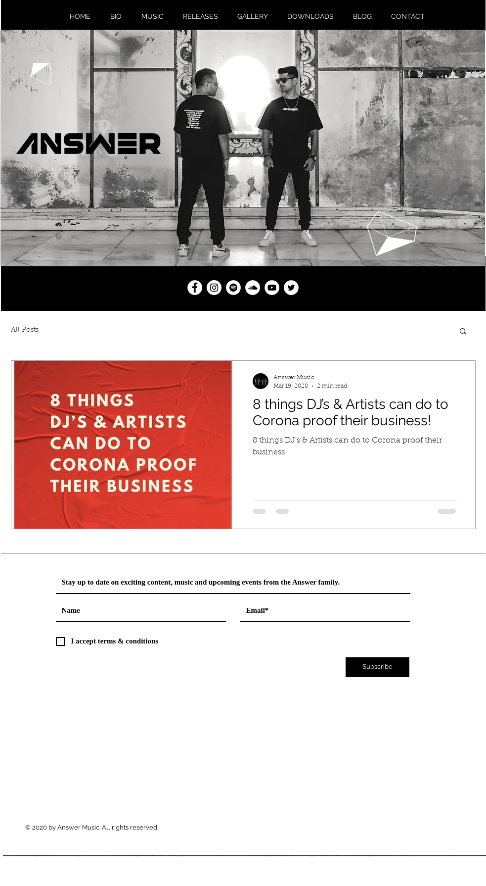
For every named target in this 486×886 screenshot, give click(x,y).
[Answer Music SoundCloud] (252, 287)
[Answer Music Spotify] (233, 287)
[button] (463, 332)
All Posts (25, 330)
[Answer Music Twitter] (291, 287)
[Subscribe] (377, 667)
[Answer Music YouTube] (272, 287)
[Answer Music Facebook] (194, 287)
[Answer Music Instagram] (214, 287)
